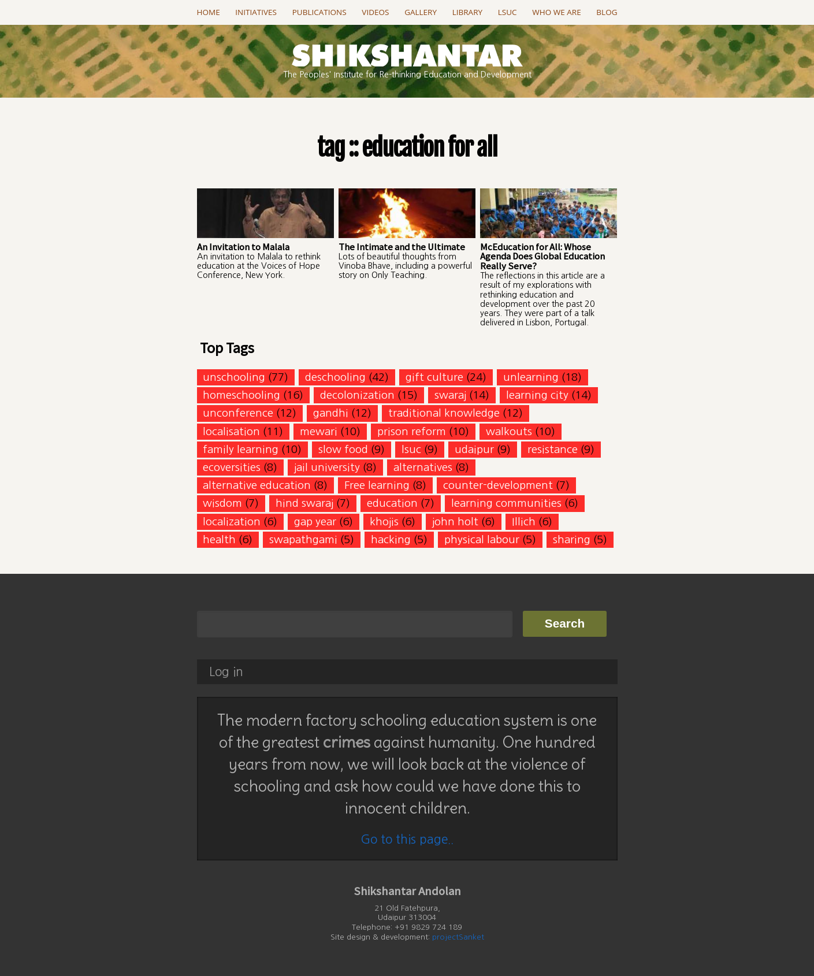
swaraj (450, 394)
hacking (391, 539)
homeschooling (241, 394)
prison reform (411, 431)
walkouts (509, 431)
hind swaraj (304, 503)
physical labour (481, 539)
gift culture (434, 377)
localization (232, 521)
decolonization (357, 394)
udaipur (474, 449)
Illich (524, 521)
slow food (343, 449)
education (392, 503)
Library (467, 12)
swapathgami (303, 539)
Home (208, 12)
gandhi (330, 412)
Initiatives (256, 12)
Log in (226, 672)
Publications (319, 12)
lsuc (411, 449)
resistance (552, 449)
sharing (571, 539)
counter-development (498, 485)
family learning (240, 449)
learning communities (506, 503)
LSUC (507, 12)
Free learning (377, 485)
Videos (375, 12)
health (219, 539)
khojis (384, 521)
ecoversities (232, 467)
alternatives (422, 467)
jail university (327, 467)
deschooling (335, 377)
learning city (537, 394)
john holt (455, 521)
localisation (231, 431)
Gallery (420, 12)
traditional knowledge (444, 412)
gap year (315, 521)
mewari (318, 431)
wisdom (222, 503)
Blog (606, 12)
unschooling (234, 377)
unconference (238, 412)
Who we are (556, 12)
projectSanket (458, 937)
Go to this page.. (407, 839)
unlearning (531, 377)
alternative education (257, 485)
